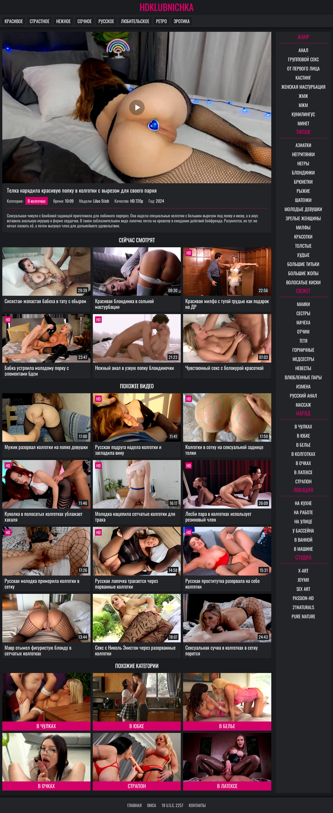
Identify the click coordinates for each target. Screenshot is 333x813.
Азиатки (303, 145)
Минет (303, 123)
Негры (303, 163)
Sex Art (303, 588)
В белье (227, 726)
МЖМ (303, 105)
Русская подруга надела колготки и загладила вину (128, 449)
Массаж (303, 404)
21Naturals (303, 607)
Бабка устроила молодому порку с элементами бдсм (37, 370)
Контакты (197, 805)
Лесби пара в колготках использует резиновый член (218, 516)
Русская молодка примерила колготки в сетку (42, 583)
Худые (303, 254)
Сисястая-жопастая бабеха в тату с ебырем (45, 300)
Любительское (135, 21)
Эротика (182, 21)
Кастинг (303, 77)
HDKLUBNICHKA (167, 7)
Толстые (303, 245)
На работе (303, 512)
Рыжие (303, 190)
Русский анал (303, 395)
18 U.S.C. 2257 (172, 805)
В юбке (136, 726)
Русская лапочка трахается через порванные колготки (126, 583)
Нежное (63, 21)
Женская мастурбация (303, 86)
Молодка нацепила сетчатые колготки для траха (135, 516)
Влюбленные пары (303, 377)
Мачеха (303, 322)
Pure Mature (303, 616)
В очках (46, 785)
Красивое (14, 21)
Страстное (39, 21)
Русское (106, 21)
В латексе (227, 785)
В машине (303, 548)
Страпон (137, 785)
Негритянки (303, 154)
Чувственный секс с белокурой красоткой (224, 367)
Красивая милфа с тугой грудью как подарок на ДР (227, 303)
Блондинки (303, 172)
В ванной (303, 539)
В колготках (36, 201)
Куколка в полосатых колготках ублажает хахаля (44, 516)
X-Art (303, 570)
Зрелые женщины (303, 218)
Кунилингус (303, 114)
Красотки (303, 236)
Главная (134, 805)
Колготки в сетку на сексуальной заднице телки (224, 449)
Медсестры (303, 358)
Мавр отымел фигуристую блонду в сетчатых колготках (38, 650)
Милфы (303, 227)
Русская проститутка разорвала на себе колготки (222, 583)
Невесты (303, 368)
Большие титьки (303, 264)
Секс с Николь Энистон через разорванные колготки (135, 650)
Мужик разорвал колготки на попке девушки (46, 446)
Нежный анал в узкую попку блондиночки (134, 367)
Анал (303, 50)
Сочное (84, 21)
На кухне (303, 503)
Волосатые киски (303, 282)
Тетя (303, 340)
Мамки (303, 304)
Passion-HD (303, 598)
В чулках (46, 726)
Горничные (303, 349)
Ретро (161, 21)
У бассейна (303, 530)
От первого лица (303, 68)
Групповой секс (303, 59)
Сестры (303, 313)
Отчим (303, 331)
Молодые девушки (303, 209)
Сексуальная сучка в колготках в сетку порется (221, 650)
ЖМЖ (303, 95)
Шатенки (303, 200)
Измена (303, 386)
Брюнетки (303, 181)
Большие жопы (303, 273)
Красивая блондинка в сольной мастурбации (124, 303)
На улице (303, 521)
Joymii (303, 579)
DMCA (151, 805)
